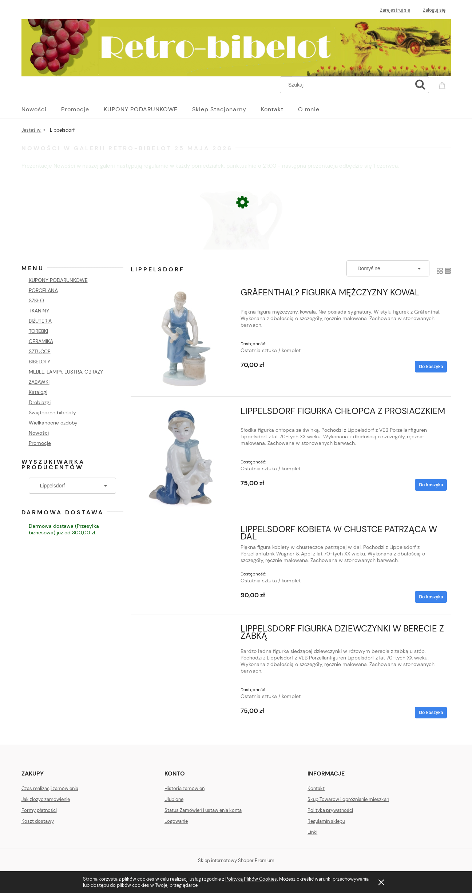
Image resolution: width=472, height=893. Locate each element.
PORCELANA (43, 290)
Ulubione (173, 799)
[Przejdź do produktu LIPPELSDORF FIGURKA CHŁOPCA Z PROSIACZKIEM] (184, 457)
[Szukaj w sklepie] (347, 85)
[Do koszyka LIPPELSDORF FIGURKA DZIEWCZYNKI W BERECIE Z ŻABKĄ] (431, 712)
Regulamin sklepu (326, 821)
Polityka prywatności (330, 810)
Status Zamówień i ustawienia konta (203, 810)
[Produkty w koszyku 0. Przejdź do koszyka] (443, 84)
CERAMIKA (41, 341)
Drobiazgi (40, 402)
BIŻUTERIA (40, 321)
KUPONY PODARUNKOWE (58, 280)
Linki (312, 832)
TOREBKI (38, 331)
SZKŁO (36, 300)
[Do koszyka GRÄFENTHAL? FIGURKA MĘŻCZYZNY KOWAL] (431, 366)
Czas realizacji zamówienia (49, 788)
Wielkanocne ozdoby (53, 422)
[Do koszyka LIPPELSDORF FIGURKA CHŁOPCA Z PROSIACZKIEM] (431, 485)
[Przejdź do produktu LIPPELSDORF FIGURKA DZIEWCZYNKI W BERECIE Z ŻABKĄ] (184, 630)
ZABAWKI (39, 382)
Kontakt (316, 788)
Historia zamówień (184, 788)
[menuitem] (41, 109)
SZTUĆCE (40, 351)
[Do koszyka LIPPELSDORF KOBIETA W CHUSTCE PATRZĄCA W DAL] (431, 597)
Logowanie (176, 821)
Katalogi (38, 392)
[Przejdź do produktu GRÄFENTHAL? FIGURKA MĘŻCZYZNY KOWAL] (184, 339)
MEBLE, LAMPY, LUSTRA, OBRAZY (66, 371)
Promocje (40, 443)
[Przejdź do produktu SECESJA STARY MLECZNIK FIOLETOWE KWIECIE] (236, 246)
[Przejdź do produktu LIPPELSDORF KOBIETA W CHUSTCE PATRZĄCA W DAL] (184, 531)
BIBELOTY (39, 361)
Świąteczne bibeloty (52, 412)
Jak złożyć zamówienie (45, 799)
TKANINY (39, 310)
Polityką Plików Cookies (251, 879)
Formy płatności (39, 810)
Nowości (39, 433)
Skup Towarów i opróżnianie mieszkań (348, 799)
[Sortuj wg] (387, 268)
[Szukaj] (420, 84)
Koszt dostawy (37, 821)
